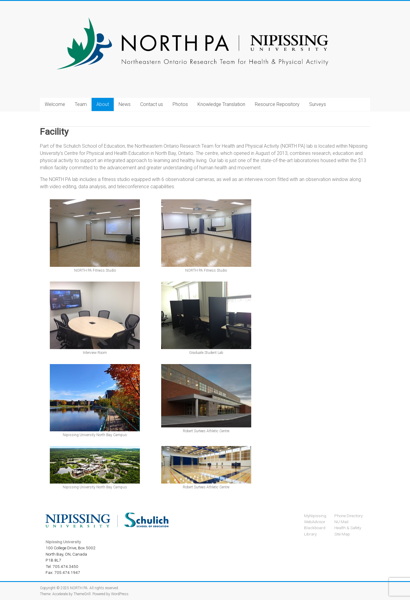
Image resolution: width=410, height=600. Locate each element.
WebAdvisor (314, 521)
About (102, 104)
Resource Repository (277, 104)
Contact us (151, 104)
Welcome (55, 104)
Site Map (342, 534)
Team (81, 104)
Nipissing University (63, 541)
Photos (180, 104)
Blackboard (314, 527)
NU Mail (341, 521)
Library (310, 534)
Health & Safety (347, 527)
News (125, 104)
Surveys (317, 104)
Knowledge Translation (221, 104)
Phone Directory (348, 515)
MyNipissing (315, 515)
